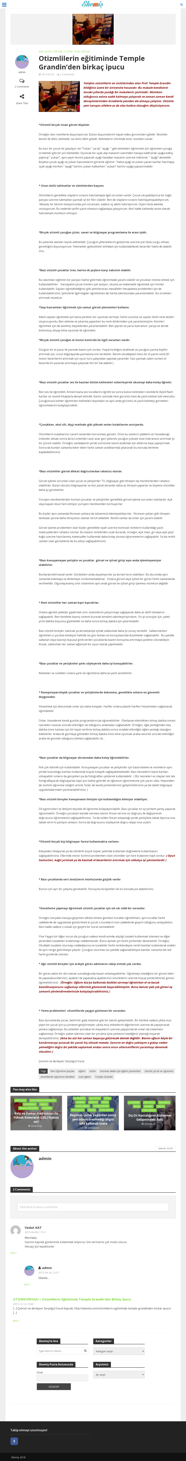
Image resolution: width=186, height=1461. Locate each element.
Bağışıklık (137, 1106)
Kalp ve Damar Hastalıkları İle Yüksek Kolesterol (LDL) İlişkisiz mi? (36, 1120)
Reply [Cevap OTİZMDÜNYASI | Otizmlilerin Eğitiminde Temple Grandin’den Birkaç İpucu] (16, 1320)
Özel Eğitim (81, 51)
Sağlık (44, 1106)
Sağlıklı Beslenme (28, 1110)
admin (22, 72)
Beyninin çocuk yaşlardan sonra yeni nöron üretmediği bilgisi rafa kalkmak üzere (93, 1122)
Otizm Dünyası (101, 1104)
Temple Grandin (104, 1076)
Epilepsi (93, 1100)
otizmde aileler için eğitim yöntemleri (120, 1071)
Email (40, 1372)
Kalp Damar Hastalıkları (35, 1102)
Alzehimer (78, 1096)
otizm (92, 1071)
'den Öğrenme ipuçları (62, 1071)
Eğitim (58, 51)
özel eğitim (85, 1076)
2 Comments (22, 86)
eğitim (82, 1071)
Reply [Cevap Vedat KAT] (28, 1252)
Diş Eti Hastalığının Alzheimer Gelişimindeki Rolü (149, 1118)
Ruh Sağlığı (86, 1108)
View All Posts (165, 1148)
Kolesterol (29, 1106)
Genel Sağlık (81, 1104)
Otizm (68, 51)
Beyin (108, 1096)
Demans (80, 1100)
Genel (105, 1100)
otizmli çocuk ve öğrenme (159, 1071)
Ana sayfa (45, 51)
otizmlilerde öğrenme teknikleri (57, 1076)
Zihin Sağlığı (92, 1112)
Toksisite (47, 1110)
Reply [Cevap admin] (42, 1284)
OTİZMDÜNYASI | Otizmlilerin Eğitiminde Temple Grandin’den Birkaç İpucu (72, 1299)
